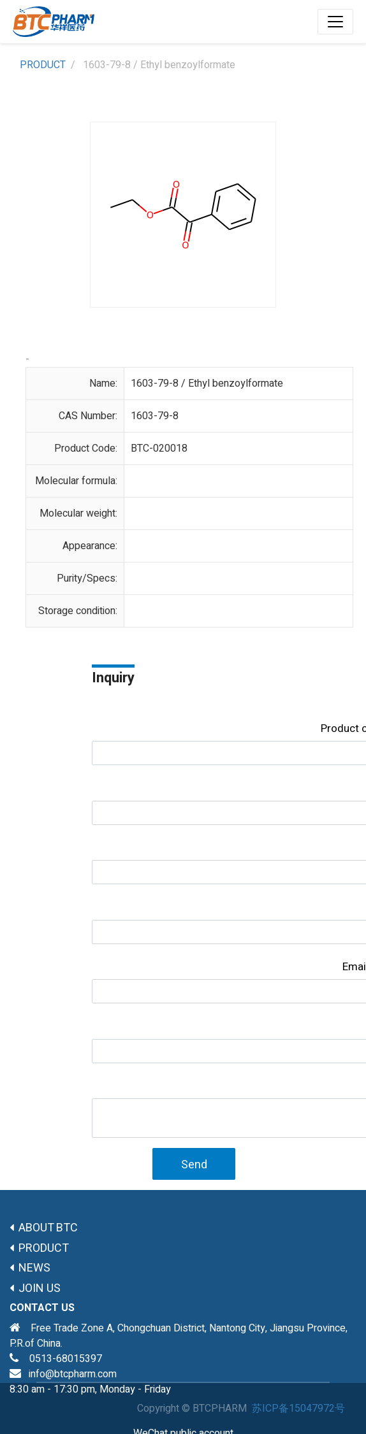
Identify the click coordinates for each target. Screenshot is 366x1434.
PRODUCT (43, 65)
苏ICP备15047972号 (298, 1408)
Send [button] (194, 1164)
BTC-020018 (159, 448)
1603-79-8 (155, 416)
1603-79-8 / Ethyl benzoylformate (207, 383)
